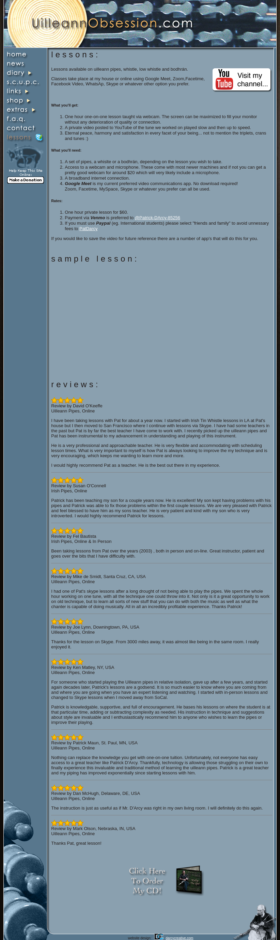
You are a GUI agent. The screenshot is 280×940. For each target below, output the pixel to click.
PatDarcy (88, 228)
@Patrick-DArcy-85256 (157, 217)
